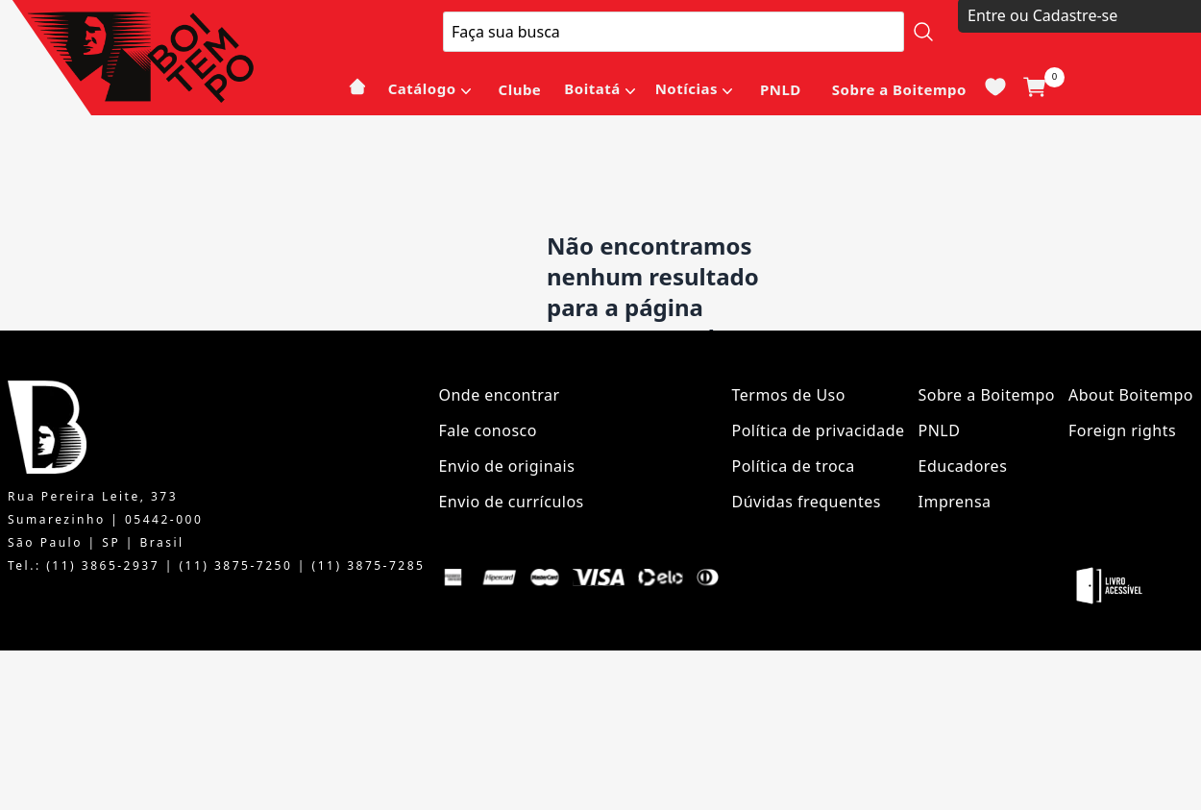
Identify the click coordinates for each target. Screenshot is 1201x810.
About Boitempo (1130, 394)
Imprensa (955, 501)
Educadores (963, 466)
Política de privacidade (818, 430)
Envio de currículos (510, 501)
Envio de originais (506, 466)
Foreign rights (1122, 430)
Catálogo (422, 88)
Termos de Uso (789, 394)
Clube (520, 89)
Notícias (686, 88)
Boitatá (592, 88)
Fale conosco (487, 430)
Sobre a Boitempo (899, 89)
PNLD (780, 89)
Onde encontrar (498, 394)
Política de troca (793, 466)
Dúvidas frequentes (806, 501)
